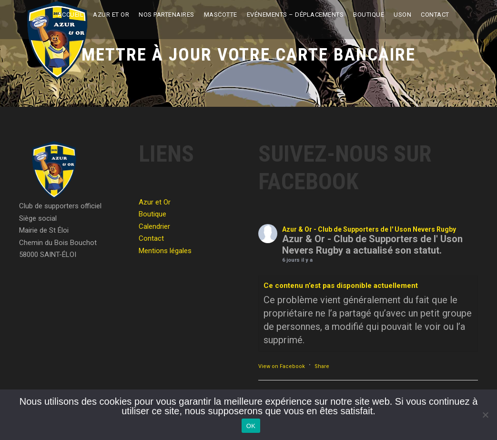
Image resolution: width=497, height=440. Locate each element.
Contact (435, 14)
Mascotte (220, 14)
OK (250, 426)
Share (321, 366)
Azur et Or (111, 14)
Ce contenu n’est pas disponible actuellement (341, 285)
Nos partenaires (166, 14)
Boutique (368, 14)
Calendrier (154, 226)
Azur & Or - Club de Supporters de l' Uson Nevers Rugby (369, 229)
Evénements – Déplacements (295, 14)
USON (402, 14)
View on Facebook (281, 366)
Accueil (71, 14)
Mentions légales (165, 250)
